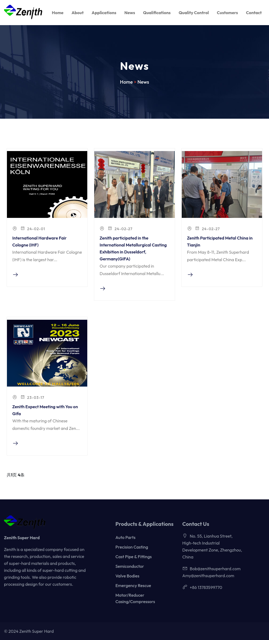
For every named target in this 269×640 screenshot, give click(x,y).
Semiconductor (130, 566)
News (129, 12)
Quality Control (194, 12)
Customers (227, 12)
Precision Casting (132, 547)
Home (58, 12)
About (78, 12)
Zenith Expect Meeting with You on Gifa (45, 410)
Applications (104, 12)
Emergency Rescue (133, 585)
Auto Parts (126, 537)
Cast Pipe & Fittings (134, 556)
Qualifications (157, 12)
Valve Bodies (128, 576)
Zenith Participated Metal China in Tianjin (220, 241)
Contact (254, 12)
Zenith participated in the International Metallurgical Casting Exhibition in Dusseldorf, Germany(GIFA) (133, 248)
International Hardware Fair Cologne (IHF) (39, 241)
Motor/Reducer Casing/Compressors (135, 598)
